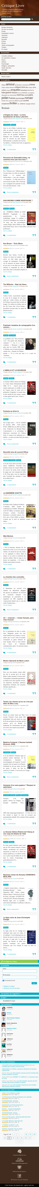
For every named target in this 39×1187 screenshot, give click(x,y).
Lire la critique (7, 145)
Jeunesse (4, 35)
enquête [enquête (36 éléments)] (15, 89)
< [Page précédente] (18, 1134)
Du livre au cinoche (7, 29)
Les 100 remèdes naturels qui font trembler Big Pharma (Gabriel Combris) (20, 1073)
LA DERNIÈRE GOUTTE (12, 493)
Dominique (15, 621)
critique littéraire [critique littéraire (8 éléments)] (10, 87)
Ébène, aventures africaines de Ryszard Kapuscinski (19, 1069)
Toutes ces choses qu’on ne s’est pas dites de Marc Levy (18, 702)
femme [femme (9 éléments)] (30, 90)
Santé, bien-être (6, 68)
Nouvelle (4, 39)
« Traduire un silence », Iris (10, 1125)
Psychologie (5, 64)
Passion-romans (11, 1028)
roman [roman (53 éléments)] (29, 98)
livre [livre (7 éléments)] (9, 95)
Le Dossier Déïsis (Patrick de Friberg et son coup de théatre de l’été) (18, 833)
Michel (14, 835)
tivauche (15, 789)
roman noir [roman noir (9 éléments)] (5, 101)
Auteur (4, 968)
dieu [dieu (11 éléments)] (26, 87)
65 (21, 1138)
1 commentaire (11, 317)
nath (14, 921)
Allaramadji (5, 1069)
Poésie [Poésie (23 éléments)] (12, 98)
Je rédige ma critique (9, 961)
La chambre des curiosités (13, 577)
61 (5, 1138)
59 (30, 1134)
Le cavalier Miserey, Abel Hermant (12, 1121)
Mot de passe (6, 975)
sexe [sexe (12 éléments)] (16, 101)
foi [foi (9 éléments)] (33, 90)
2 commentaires (11, 149)
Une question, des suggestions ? (11, 993)
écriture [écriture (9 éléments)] (33, 104)
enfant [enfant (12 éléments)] (4, 90)
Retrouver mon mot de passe (12, 988)
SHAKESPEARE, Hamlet (9, 1113)
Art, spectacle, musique (9, 58)
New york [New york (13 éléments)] (24, 95)
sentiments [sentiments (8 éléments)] (11, 100)
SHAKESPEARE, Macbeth (10, 1101)
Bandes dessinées (7, 27)
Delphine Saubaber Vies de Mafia (12, 1129)
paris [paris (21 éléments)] (30, 95)
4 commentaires (11, 652)
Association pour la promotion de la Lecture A (15, 1065)
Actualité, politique (7, 56)
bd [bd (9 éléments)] (15, 85)
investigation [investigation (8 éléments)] (31, 92)
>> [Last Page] (21, 1141)
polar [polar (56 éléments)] (5, 98)
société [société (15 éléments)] (26, 101)
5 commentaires (11, 866)
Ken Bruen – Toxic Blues (13, 243)
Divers (3, 60)
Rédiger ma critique (9, 986)
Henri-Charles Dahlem (13, 1018)
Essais (4, 31)
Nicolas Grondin (17, 329)
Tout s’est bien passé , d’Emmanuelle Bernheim (16, 1117)
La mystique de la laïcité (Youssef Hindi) (18, 1065)
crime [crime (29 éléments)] (32, 84)
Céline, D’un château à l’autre (11, 1093)
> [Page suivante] (17, 1141)
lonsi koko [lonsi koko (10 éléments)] (13, 95)
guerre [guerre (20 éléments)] (8, 92)
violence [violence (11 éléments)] (22, 104)
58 (26, 1134)
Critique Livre (13, 5)
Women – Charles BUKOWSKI (11, 1109)
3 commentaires (11, 403)
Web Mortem (8, 536)
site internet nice (18, 1185)
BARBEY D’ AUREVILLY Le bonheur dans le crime (20, 1077)
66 (26, 1138)
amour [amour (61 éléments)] (10, 84)
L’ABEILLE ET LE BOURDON (14, 370)
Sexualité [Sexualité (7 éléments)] (20, 100)
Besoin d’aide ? (6, 76)
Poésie (4, 41)
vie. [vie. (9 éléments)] (18, 104)
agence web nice (29, 1185)
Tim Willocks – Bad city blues (15, 284)
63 (13, 1138)
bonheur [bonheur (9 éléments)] (19, 85)
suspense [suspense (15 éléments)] (5, 104)
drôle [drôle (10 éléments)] (34, 87)
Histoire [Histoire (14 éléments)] (14, 93)
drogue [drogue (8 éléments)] (30, 87)
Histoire (4, 62)
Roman (4, 43)
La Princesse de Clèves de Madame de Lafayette (17, 1097)
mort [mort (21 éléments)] (19, 95)
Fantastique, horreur (8, 33)
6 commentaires (11, 235)
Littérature (5, 37)
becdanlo (15, 454)
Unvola (9, 1012)
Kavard (14, 538)
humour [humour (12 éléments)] (24, 93)
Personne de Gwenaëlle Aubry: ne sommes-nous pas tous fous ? (16, 158)
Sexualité (4, 70)
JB (13, 662)
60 (34, 1134)
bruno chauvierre (17, 118)
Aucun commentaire (13, 192)
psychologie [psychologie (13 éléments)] (19, 98)
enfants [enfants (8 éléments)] (8, 90)
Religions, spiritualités (8, 66)
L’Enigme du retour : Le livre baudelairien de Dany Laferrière (15, 116)
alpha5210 (15, 746)
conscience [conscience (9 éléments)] (25, 85)
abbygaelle (15, 705)
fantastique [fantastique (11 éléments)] (24, 90)
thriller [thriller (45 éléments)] (13, 103)
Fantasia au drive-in (11, 411)
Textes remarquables (8, 45)
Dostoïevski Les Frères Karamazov (12, 1105)
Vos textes (12, 335)
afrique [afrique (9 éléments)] (4, 85)
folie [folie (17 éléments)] (3, 93)
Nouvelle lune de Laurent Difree (15, 452)
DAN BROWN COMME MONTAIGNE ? (18, 200)
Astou (14, 878)
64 (17, 1138)
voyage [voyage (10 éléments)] (28, 104)
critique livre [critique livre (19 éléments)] (19, 87)
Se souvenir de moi (9, 980)
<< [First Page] (14, 1134)
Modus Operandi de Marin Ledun (16, 661)
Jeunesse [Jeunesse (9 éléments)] (4, 95)
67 (30, 1138)
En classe (4, 49)
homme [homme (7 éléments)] (20, 92)
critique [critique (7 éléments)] (3, 87)
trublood (15, 245)
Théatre (4, 47)
